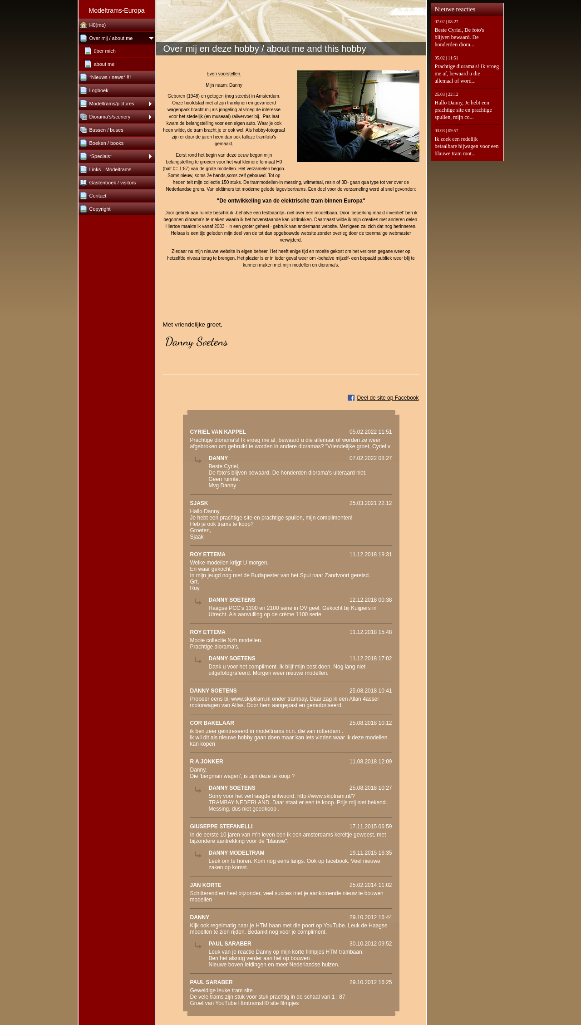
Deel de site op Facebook (388, 398)
